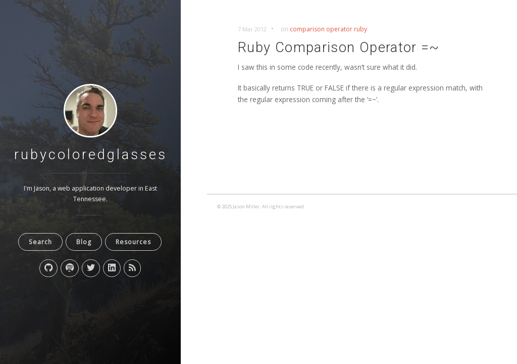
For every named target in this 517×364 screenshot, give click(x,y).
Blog (83, 242)
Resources (133, 242)
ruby (360, 29)
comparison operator (321, 29)
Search (40, 242)
